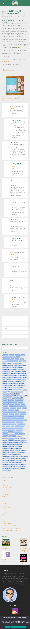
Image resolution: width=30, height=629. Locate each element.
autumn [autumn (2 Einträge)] (4, 361)
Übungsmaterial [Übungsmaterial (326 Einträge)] (6, 470)
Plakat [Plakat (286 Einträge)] (17, 426)
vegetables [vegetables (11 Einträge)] (5, 454)
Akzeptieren (8, 627)
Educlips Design (5, 521)
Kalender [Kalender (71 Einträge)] (25, 395)
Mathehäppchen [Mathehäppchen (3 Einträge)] (5, 415)
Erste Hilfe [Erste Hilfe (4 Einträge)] (18, 373)
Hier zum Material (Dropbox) (8, 70)
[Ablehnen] (28, 622)
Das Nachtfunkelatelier (7, 492)
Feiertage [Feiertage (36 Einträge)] (24, 377)
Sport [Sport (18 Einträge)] (26, 442)
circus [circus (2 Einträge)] (20, 363)
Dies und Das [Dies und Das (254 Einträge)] (6, 369)
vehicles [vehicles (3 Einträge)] (10, 454)
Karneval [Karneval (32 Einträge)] (4, 397)
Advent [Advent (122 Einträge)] (4, 357)
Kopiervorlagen (6, 98)
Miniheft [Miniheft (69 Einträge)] (21, 415)
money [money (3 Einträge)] (9, 417)
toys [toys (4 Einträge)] (8, 452)
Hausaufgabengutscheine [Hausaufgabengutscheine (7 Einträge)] (18, 389)
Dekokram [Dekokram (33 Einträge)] (9, 367)
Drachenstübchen (6, 489)
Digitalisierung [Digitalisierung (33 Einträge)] (21, 369)
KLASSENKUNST (6, 507)
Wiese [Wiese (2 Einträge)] (8, 460)
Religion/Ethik (22, 14)
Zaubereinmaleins (6, 494)
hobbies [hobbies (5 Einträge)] (13, 391)
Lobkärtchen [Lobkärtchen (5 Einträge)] (15, 411)
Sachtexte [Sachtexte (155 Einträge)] (5, 436)
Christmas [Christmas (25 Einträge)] (15, 363)
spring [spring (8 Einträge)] (14, 444)
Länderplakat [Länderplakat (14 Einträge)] (5, 413)
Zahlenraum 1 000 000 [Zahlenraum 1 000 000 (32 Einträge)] (14, 464)
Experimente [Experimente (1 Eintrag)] (15, 375)
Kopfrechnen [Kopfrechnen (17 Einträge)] (5, 405)
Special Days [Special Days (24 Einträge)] (16, 442)
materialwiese (5, 485)
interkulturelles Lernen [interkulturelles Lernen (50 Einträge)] (7, 395)
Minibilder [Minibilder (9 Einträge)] (16, 415)
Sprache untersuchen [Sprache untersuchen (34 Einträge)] (7, 444)
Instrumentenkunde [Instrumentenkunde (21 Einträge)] (6, 393)
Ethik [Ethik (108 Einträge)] (10, 375)
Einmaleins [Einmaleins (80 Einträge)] (18, 371)
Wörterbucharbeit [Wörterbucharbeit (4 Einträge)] (18, 462)
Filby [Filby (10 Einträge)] (4, 379)
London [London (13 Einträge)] (24, 411)
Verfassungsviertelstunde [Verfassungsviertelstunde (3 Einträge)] (17, 454)
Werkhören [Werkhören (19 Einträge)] (18, 458)
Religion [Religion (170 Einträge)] (15, 432)
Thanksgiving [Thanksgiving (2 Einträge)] (12, 450)
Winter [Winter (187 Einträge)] (24, 460)
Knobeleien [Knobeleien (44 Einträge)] (20, 401)
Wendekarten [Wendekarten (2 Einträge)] (12, 458)
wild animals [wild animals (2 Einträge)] (13, 460)
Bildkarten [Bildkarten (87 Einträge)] (16, 361)
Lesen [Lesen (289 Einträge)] (17, 409)
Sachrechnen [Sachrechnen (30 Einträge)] (21, 434)
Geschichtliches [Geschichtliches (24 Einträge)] (22, 385)
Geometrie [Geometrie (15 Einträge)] (15, 385)
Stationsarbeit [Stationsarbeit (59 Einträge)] (5, 446)
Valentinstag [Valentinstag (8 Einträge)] (22, 452)
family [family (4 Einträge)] (4, 377)
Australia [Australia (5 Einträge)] (21, 359)
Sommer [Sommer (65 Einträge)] (10, 442)
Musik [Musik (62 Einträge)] (22, 417)
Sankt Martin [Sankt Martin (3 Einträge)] (19, 436)
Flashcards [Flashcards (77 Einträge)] (14, 379)
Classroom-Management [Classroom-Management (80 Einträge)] (8, 365)
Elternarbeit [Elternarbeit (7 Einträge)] (24, 371)
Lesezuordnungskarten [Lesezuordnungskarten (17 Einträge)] (7, 411)
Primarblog (4, 512)
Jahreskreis (16, 14)
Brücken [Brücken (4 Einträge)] (4, 363)
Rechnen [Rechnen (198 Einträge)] (13, 430)
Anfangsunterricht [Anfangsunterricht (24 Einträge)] (6, 359)
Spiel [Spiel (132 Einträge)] (22, 442)
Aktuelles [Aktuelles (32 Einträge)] (18, 357)
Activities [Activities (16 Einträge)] (22, 355)
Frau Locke (4, 496)
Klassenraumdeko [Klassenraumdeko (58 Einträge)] (6, 401)
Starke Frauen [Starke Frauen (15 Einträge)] (19, 444)
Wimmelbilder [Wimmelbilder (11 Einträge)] (19, 460)
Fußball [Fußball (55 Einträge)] (15, 383)
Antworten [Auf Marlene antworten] (12, 254)
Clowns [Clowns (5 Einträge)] (20, 365)
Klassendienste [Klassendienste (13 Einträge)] (10, 399)
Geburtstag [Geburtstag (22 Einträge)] (5, 385)
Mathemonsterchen (6, 523)
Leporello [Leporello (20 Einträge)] (4, 409)
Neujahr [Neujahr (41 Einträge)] (14, 419)
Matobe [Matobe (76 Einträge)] (11, 415)
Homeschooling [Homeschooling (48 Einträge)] (19, 391)
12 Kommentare (11, 18)
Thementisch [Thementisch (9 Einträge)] (18, 450)
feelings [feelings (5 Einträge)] (20, 377)
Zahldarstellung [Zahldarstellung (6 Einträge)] (5, 464)
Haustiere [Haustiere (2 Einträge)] (25, 389)
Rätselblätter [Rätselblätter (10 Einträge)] (5, 434)
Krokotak (4, 516)
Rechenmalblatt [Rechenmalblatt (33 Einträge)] (12, 428)
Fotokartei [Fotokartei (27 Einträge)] (5, 381)
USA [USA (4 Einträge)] (17, 452)
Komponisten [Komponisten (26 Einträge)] (5, 403)
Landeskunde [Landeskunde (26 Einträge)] (13, 407)
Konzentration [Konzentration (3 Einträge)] (17, 403)
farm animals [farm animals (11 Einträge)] (9, 377)
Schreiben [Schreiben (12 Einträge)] (5, 440)
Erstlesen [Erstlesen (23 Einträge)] (24, 373)
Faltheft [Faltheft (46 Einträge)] (24, 375)
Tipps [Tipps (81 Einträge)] (4, 452)
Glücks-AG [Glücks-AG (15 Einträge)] (10, 387)
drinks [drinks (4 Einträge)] (9, 371)
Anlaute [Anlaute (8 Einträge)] (12, 359)
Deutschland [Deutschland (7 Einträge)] (20, 367)
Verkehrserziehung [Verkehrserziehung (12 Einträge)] (6, 456)
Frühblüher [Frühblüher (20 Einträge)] (5, 383)
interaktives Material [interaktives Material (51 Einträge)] (15, 393)
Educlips (21, 563)
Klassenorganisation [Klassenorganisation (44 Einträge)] (19, 399)
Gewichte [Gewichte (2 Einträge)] (4, 387)
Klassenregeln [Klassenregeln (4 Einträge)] (14, 401)
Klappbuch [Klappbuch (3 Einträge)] (4, 399)
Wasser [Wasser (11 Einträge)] (21, 456)
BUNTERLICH (5, 510)
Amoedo (4, 514)
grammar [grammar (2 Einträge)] (21, 387)
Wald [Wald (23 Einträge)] (17, 456)
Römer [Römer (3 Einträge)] (16, 434)
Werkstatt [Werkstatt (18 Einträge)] (23, 458)
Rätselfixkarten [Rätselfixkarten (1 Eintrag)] (11, 434)
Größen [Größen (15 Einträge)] (4, 389)
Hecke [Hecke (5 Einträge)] (4, 391)
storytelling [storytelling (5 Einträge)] (12, 446)
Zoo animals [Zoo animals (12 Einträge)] (23, 468)
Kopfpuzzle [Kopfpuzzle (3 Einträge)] (23, 403)
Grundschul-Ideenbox (7, 483)
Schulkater (4, 480)
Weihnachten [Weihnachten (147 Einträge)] (6, 458)
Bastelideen (8, 97)
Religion (22, 98)
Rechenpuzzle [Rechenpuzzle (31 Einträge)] (19, 428)
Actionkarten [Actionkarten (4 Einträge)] (17, 355)
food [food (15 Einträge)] (19, 379)
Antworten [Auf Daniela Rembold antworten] (13, 166)
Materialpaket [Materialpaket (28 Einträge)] (23, 413)
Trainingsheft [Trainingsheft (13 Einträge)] (13, 452)
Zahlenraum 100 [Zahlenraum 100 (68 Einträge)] (13, 466)
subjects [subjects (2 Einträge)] (20, 446)
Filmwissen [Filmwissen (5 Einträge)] (8, 379)
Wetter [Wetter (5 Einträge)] (4, 460)
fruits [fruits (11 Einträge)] (23, 381)
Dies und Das (15, 97)
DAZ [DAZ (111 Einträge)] (4, 367)
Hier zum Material (6, 66)
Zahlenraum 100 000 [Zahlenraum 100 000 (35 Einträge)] (22, 466)
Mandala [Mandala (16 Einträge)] (17, 413)
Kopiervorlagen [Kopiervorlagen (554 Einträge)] (13, 405)
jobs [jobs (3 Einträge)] (21, 395)
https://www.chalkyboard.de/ (9, 525)
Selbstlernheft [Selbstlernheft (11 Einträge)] (17, 440)
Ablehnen (13, 627)
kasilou (3, 519)
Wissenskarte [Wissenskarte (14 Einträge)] (5, 462)
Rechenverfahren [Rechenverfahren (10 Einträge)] (6, 430)
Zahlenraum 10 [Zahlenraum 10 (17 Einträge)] (22, 464)
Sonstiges (17, 16)
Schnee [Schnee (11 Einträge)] (11, 438)
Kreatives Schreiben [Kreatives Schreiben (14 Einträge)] (21, 405)
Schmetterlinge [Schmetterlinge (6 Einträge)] (5, 438)
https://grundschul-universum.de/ (10, 530)
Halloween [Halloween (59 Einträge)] (10, 389)
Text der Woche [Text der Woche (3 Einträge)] (5, 450)
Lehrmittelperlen (6, 498)
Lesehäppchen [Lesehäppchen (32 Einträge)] (11, 409)
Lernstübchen (5, 505)
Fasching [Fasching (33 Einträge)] (15, 377)
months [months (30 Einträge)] (13, 417)
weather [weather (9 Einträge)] (25, 456)
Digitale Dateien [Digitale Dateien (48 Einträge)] (14, 369)
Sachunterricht (5, 16)
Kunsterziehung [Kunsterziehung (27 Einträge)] (6, 407)
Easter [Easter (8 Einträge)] (13, 371)
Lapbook (12, 98)
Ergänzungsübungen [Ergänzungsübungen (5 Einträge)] (12, 373)
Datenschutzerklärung (21, 627)
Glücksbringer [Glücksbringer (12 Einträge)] (16, 387)
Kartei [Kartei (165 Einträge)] (9, 397)
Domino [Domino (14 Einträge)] (4, 371)
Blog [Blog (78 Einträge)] (20, 361)
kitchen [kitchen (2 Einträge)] (14, 397)
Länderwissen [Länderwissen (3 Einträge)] (12, 413)
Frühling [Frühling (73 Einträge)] (10, 383)
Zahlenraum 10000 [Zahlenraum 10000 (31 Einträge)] (15, 468)
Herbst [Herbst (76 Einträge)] (8, 391)
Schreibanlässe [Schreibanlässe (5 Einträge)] (23, 438)
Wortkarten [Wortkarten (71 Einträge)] (12, 462)
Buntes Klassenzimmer (7, 501)
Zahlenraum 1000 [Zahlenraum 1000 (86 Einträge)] (6, 468)
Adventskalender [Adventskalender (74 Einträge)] (11, 357)
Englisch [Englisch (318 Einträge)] (5, 373)
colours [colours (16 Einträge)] (24, 365)
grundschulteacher (6, 487)
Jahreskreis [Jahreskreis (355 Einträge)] (15, 395)
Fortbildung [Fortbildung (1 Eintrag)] (23, 379)
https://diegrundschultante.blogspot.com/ (11, 528)
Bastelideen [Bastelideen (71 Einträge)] (9, 361)
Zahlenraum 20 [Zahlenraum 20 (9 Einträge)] (5, 466)
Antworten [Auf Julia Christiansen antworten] (12, 108)
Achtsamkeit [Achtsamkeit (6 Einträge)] (12, 355)
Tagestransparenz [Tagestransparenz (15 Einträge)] (18, 448)
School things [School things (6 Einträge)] (16, 438)
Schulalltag (12, 16)
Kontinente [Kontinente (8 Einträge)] (11, 403)
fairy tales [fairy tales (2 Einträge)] (20, 375)
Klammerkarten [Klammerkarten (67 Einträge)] (20, 397)
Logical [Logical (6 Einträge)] (20, 411)
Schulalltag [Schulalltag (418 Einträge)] (11, 440)
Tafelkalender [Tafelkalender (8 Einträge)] (11, 448)
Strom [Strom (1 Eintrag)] (16, 446)
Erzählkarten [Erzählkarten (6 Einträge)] (5, 375)
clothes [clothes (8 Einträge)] (16, 365)
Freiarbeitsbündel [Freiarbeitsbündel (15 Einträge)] (18, 381)
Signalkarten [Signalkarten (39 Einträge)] (24, 440)
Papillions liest (5, 503)
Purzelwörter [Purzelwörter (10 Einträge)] (5, 428)
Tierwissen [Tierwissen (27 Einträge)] (24, 450)
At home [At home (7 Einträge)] (17, 359)
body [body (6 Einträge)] (24, 361)
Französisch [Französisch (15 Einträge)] (11, 381)
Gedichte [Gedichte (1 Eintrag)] (10, 385)
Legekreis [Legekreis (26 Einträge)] (24, 407)
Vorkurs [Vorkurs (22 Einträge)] (12, 456)
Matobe (7, 41)
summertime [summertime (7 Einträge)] (5, 448)
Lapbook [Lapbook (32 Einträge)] (19, 407)
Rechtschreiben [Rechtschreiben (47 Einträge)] (19, 430)
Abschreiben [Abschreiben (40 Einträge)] (5, 355)
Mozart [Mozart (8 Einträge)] (18, 417)
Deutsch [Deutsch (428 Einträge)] (14, 367)
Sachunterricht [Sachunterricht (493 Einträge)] (12, 436)
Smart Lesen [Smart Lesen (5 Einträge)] (5, 442)
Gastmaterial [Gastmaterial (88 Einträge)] (21, 383)
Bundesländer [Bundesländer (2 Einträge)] (10, 363)
